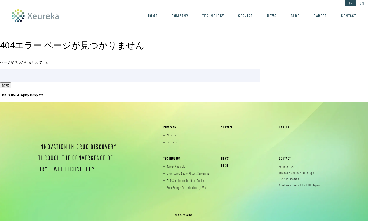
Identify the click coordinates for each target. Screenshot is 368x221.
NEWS (272, 16)
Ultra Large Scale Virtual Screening (188, 173)
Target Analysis (176, 166)
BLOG (295, 16)
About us (172, 135)
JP (350, 3)
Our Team (172, 142)
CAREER (320, 16)
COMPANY (180, 16)
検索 (5, 85)
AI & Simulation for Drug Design (186, 180)
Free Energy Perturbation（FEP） (187, 188)
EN (362, 3)
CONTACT (348, 16)
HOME (153, 16)
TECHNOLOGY (213, 16)
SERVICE (245, 16)
